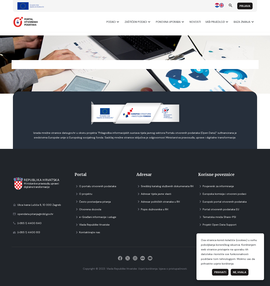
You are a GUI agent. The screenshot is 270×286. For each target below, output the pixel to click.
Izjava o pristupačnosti (173, 268)
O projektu (83, 194)
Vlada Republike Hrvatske (92, 224)
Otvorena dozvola (88, 209)
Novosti (195, 22)
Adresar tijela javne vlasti (153, 194)
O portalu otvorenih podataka (95, 186)
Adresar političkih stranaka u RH (158, 201)
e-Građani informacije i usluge (95, 217)
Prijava (245, 6)
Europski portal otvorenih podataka (222, 201)
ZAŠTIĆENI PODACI (138, 22)
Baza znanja (244, 22)
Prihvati (220, 272)
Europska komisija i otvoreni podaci (222, 194)
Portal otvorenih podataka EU (218, 209)
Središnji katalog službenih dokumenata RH (164, 186)
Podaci (113, 22)
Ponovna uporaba (170, 22)
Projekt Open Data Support (217, 224)
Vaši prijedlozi (217, 22)
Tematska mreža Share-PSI (217, 217)
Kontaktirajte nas (87, 232)
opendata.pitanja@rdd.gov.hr (35, 214)
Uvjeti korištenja (148, 268)
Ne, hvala (239, 272)
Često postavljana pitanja (93, 201)
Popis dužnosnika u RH (152, 209)
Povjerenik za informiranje (216, 186)
